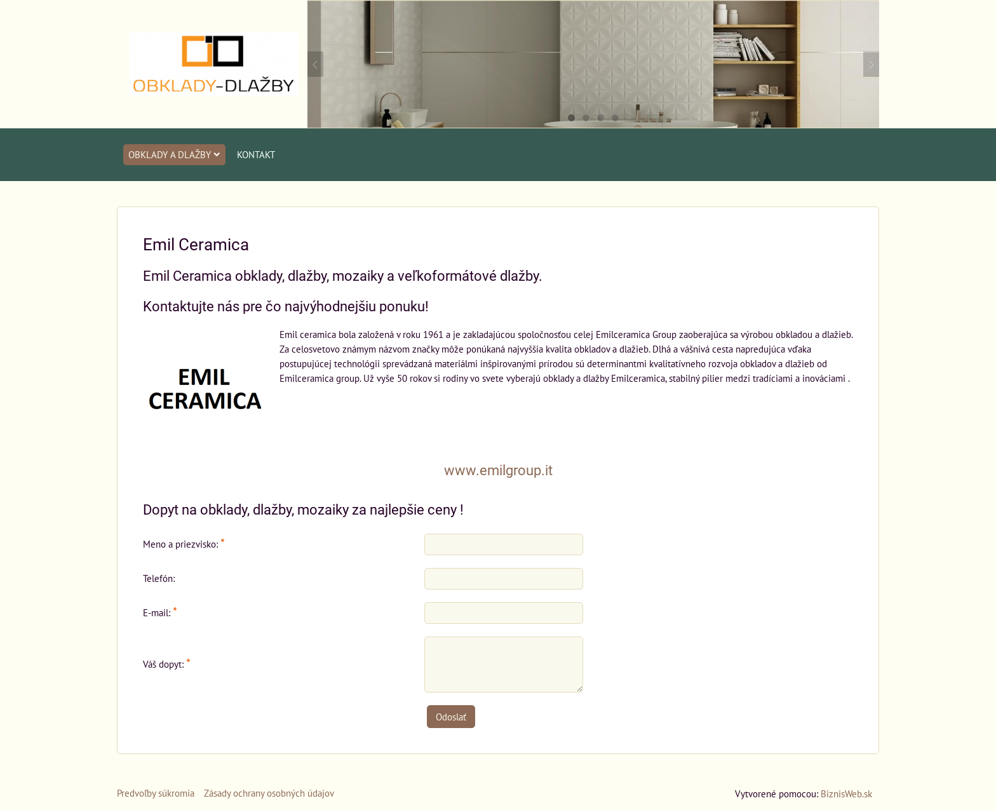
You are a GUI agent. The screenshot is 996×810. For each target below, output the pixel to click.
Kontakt (256, 154)
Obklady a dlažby (174, 154)
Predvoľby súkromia (155, 792)
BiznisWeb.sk (846, 793)
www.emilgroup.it (498, 470)
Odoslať (451, 716)
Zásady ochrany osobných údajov (269, 792)
